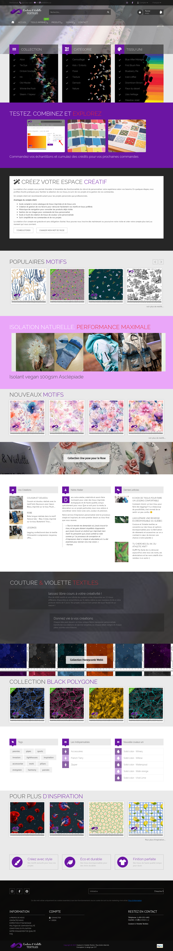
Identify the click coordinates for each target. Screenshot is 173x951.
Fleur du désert (128, 89)
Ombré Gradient (23, 71)
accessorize (18, 763)
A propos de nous (16, 917)
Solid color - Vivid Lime (130, 778)
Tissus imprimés (40, 21)
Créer (52, 920)
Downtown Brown (130, 83)
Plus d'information (135, 900)
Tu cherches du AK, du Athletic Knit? (144, 545)
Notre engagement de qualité (22, 931)
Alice (18, 60)
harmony (32, 769)
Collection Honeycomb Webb (86, 660)
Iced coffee (126, 77)
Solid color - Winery (129, 751)
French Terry (72, 758)
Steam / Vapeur (23, 94)
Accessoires (72, 751)
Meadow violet (128, 100)
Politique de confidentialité (22, 926)
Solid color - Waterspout (131, 764)
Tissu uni (134, 49)
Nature (71, 89)
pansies (45, 769)
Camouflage (74, 60)
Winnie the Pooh (23, 89)
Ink (17, 77)
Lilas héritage (127, 94)
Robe (29, 513)
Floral (71, 71)
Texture (72, 77)
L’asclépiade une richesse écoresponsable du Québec (147, 519)
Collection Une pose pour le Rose (87, 458)
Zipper (69, 764)
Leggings (31, 528)
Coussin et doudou (37, 498)
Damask (72, 83)
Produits (57, 22)
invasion (16, 757)
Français (157, 3)
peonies (16, 751)
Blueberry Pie (127, 71)
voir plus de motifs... (155, 306)
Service (70, 22)
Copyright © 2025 (70, 945)
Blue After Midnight (130, 60)
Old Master (21, 83)
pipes (28, 751)
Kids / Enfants (75, 65)
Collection (31, 49)
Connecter (55, 917)
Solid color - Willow (129, 758)
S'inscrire (159, 891)
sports (40, 751)
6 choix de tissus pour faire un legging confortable (147, 499)
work (31, 763)
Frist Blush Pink (128, 65)
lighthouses (32, 757)
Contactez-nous (16, 920)
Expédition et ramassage (20, 923)
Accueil (22, 22)
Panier (151, 12)
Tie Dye (19, 65)
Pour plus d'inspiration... (155, 839)
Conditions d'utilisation (20, 928)
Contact (83, 22)
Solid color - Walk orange (131, 771)
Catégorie (83, 49)
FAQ (11, 934)
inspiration (49, 757)
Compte (142, 3)
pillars (43, 763)
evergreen (17, 769)
